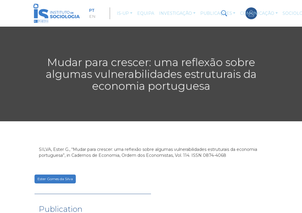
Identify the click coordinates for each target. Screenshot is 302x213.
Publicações (216, 13)
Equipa (145, 13)
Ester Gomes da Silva (55, 179)
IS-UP (123, 13)
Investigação (175, 13)
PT (92, 10)
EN (92, 16)
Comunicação (257, 13)
